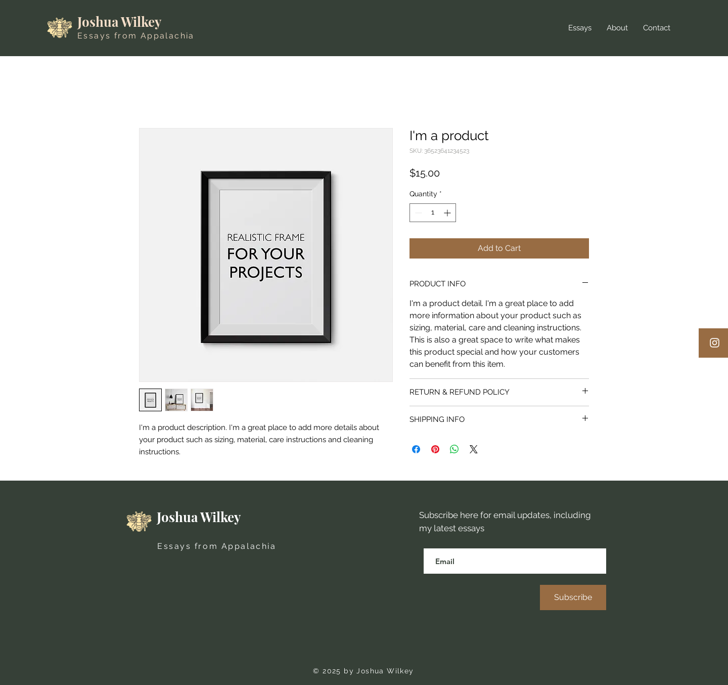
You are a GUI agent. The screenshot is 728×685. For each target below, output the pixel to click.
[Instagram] (714, 342)
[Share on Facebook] (416, 449)
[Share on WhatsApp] (454, 449)
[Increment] (448, 213)
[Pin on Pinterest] (435, 449)
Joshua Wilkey (119, 21)
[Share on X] (474, 449)
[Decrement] (417, 213)
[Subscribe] (573, 597)
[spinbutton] (433, 213)
